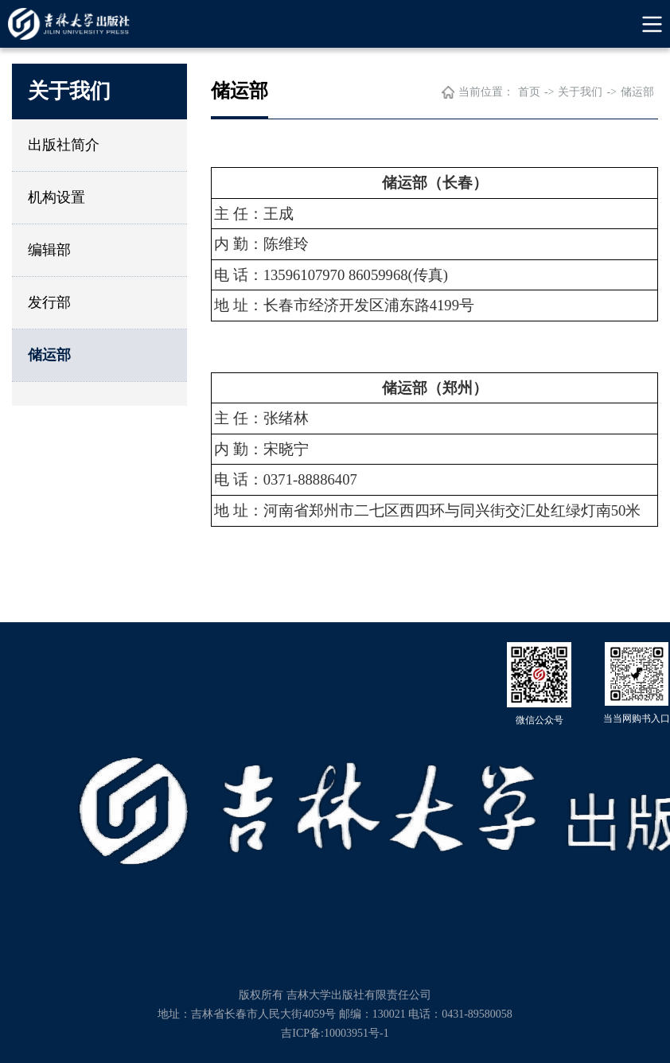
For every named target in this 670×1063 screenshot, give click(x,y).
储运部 (49, 355)
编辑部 (49, 250)
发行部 (49, 302)
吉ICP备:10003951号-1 (334, 1033)
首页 (529, 92)
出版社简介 (63, 145)
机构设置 (56, 197)
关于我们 (580, 92)
